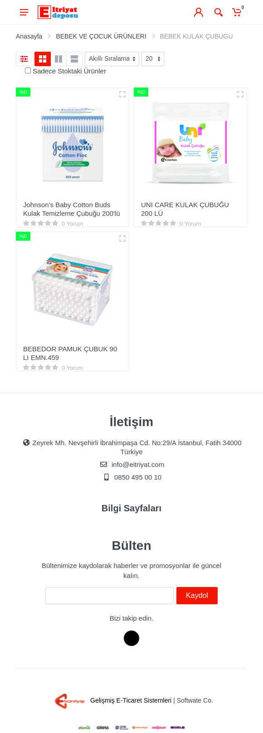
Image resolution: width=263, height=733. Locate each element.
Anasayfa (29, 36)
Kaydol (197, 595)
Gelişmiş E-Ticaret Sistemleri (111, 700)
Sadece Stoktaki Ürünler (69, 71)
